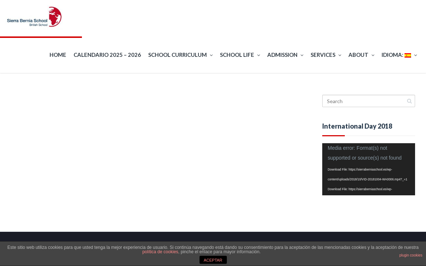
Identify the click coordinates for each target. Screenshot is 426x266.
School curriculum (180, 54)
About (361, 54)
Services (326, 54)
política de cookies (160, 251)
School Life (240, 54)
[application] (368, 169)
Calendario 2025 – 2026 (107, 54)
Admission (285, 54)
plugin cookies (410, 255)
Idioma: (399, 54)
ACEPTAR (213, 260)
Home (58, 54)
